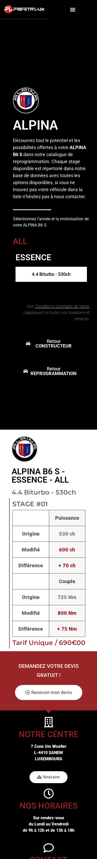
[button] (73, 9)
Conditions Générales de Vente (62, 306)
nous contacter (69, 196)
